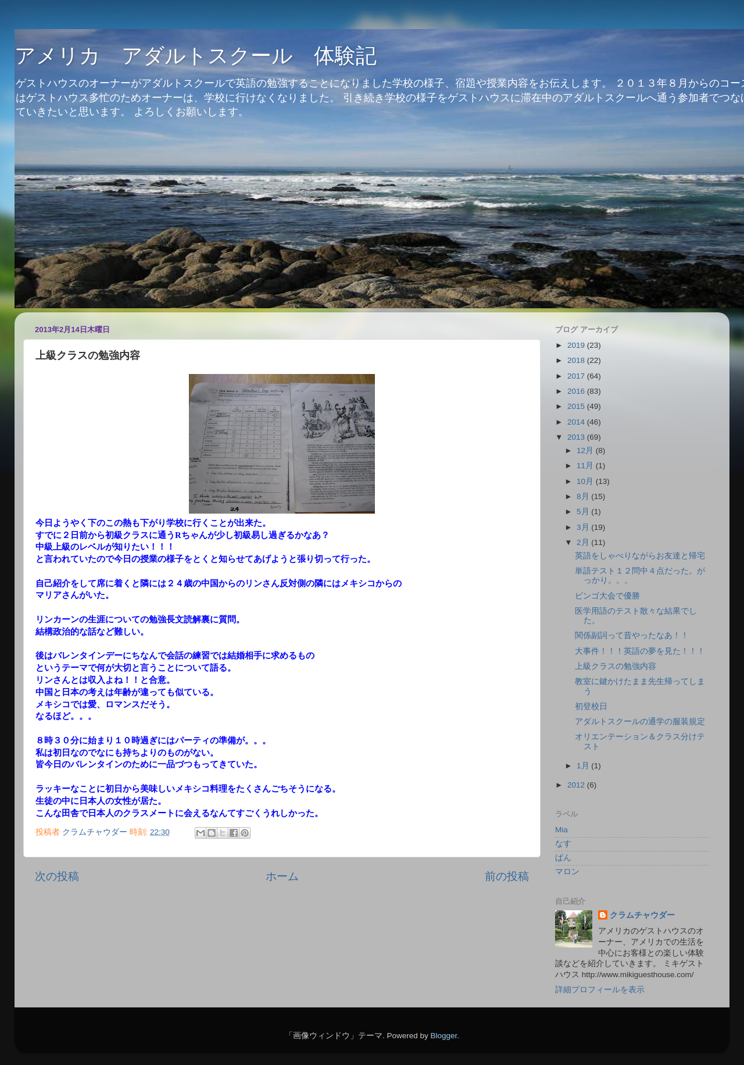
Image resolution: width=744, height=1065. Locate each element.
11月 (586, 465)
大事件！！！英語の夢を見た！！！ (640, 651)
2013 (577, 437)
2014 (577, 422)
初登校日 (591, 706)
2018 (577, 360)
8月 (584, 496)
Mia (561, 829)
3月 (584, 527)
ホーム (282, 876)
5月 (584, 511)
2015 (577, 406)
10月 (586, 481)
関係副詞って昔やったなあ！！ (632, 635)
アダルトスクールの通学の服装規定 (640, 721)
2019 (577, 345)
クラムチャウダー (642, 915)
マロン (567, 871)
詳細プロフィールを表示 (600, 989)
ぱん (563, 857)
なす (563, 843)
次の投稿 (57, 876)
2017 (577, 376)
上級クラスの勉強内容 (615, 666)
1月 (584, 765)
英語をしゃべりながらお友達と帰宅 (640, 555)
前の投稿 (507, 876)
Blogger (443, 1035)
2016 (577, 391)
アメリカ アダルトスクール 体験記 (196, 55)
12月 (586, 450)
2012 (577, 785)
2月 (584, 542)
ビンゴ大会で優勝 (607, 596)
